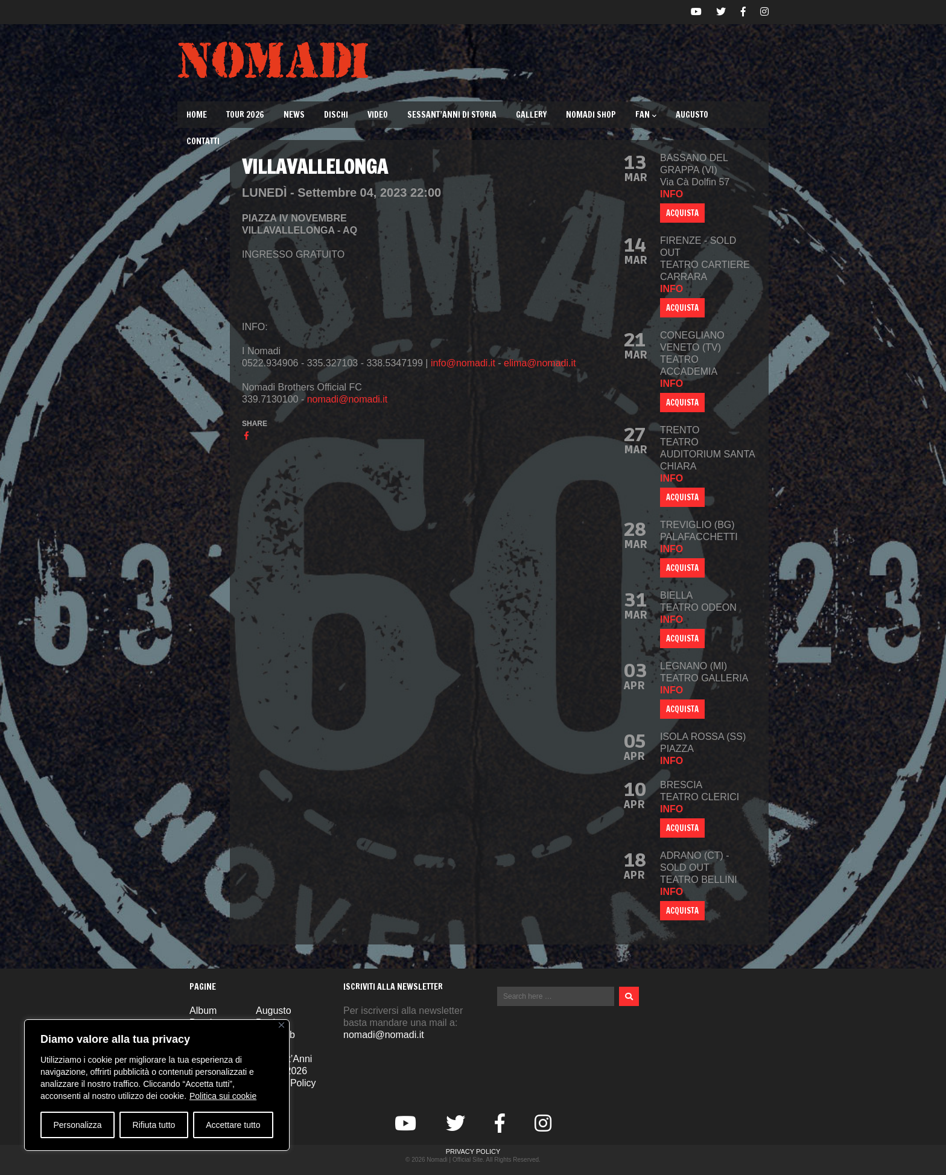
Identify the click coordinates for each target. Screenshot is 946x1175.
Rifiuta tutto (154, 1125)
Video (377, 115)
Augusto (692, 115)
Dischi (336, 115)
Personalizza (77, 1125)
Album (203, 1010)
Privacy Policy (473, 1151)
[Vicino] (281, 1025)
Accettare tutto (233, 1125)
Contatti (203, 141)
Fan (645, 115)
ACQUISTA (682, 213)
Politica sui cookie (222, 1096)
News (294, 115)
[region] (157, 1085)
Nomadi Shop (591, 115)
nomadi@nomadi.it (347, 399)
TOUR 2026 (245, 115)
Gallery (531, 115)
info (671, 194)
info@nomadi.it (463, 363)
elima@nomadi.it (540, 363)
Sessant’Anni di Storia (452, 115)
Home (196, 115)
